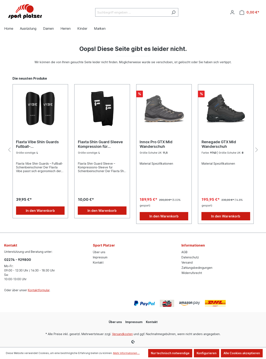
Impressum (100, 257)
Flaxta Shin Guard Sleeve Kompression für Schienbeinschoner (100, 144)
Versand (187, 262)
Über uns (99, 252)
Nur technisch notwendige (170, 353)
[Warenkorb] (249, 12)
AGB (184, 252)
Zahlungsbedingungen (196, 267)
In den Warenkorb (40, 210)
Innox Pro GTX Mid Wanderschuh (156, 144)
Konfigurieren (207, 353)
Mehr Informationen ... (126, 353)
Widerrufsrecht (191, 273)
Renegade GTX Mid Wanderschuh (219, 144)
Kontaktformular (38, 290)
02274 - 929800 (17, 260)
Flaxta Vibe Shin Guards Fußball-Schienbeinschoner (37, 144)
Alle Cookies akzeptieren (242, 353)
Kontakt (98, 262)
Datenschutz (190, 257)
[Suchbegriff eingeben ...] (132, 12)
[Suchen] (173, 12)
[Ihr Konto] (232, 12)
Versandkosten (122, 334)
